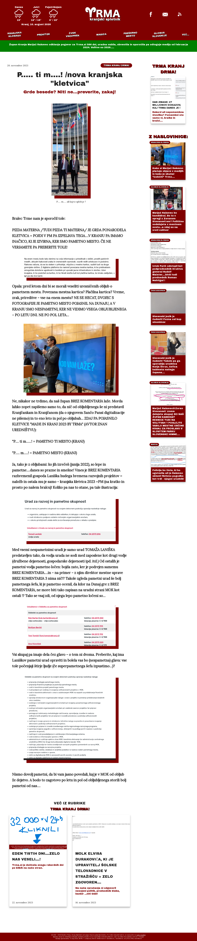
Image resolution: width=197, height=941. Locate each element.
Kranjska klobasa (14, 34)
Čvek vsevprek (72, 34)
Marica (101, 34)
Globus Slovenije (159, 34)
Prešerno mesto (130, 34)
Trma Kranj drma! (116, 65)
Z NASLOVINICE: (168, 136)
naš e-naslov (141, 935)
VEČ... (185, 34)
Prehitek (43, 34)
